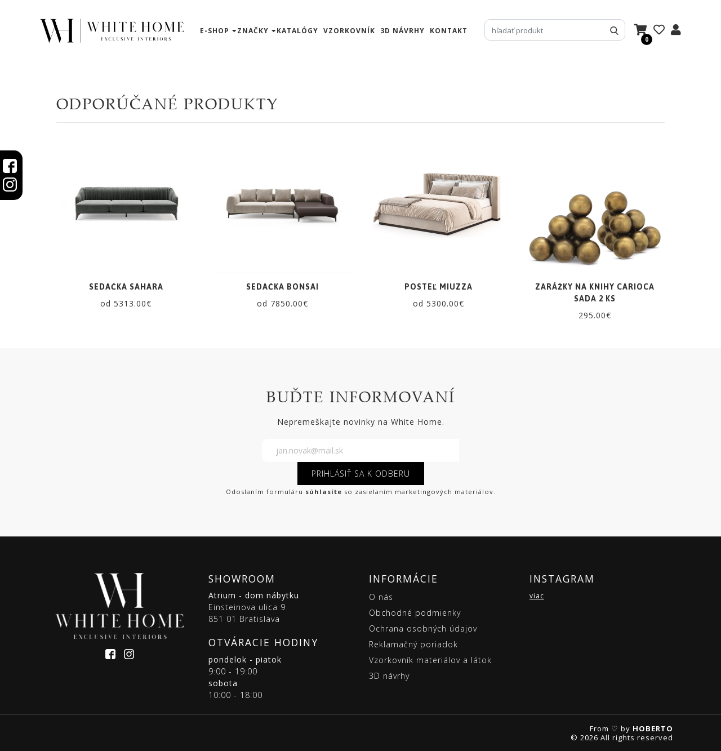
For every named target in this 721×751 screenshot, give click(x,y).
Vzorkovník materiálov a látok (430, 660)
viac (536, 596)
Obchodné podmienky (415, 612)
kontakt (449, 30)
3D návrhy (402, 30)
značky (253, 30)
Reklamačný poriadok (413, 644)
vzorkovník (349, 30)
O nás (381, 597)
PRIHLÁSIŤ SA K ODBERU (360, 473)
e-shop (214, 30)
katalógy (297, 30)
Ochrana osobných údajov (423, 628)
